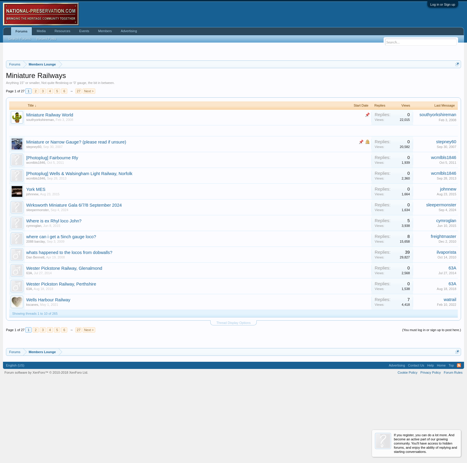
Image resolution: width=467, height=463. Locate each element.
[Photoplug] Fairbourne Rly (52, 230)
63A (29, 346)
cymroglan (33, 298)
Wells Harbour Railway (48, 372)
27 (78, 164)
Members (105, 31)
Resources (62, 31)
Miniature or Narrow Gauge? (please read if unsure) (76, 215)
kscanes (32, 377)
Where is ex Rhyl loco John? (54, 293)
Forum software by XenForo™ (46, 445)
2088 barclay (35, 314)
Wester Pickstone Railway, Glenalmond (64, 341)
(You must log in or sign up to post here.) (431, 403)
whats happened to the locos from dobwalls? (69, 325)
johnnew (32, 267)
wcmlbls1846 (35, 235)
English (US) (15, 438)
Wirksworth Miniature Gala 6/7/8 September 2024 (74, 278)
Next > (89, 164)
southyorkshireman (40, 193)
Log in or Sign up (442, 4)
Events (84, 31)
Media (41, 31)
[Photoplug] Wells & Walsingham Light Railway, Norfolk (79, 246)
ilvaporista (446, 325)
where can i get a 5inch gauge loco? (61, 309)
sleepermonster (37, 283)
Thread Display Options (234, 396)
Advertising (129, 31)
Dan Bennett (35, 330)
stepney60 (33, 220)
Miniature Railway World (49, 188)
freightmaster (443, 309)
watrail (450, 372)
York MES (36, 262)
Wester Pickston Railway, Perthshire (61, 357)
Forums (21, 31)
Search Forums (19, 38)
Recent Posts (46, 38)
